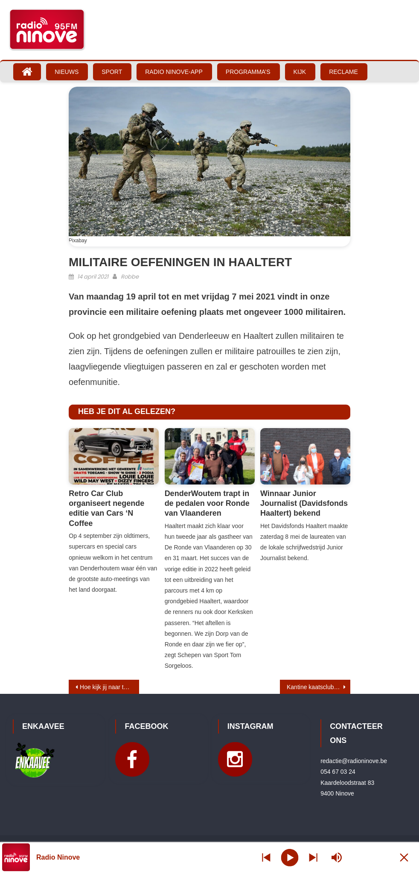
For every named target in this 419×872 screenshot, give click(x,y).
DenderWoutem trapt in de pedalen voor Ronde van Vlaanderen (207, 503)
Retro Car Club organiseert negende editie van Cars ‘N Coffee (106, 508)
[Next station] (266, 857)
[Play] (290, 857)
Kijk (300, 71)
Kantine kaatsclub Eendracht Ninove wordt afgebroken (318, 687)
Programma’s (248, 71)
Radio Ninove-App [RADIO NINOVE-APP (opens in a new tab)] (174, 71)
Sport (112, 71)
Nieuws (67, 71)
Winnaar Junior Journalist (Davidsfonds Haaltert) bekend (304, 503)
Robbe (130, 277)
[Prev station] (313, 857)
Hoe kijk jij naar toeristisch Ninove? (109, 687)
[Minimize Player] (404, 857)
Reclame (343, 71)
